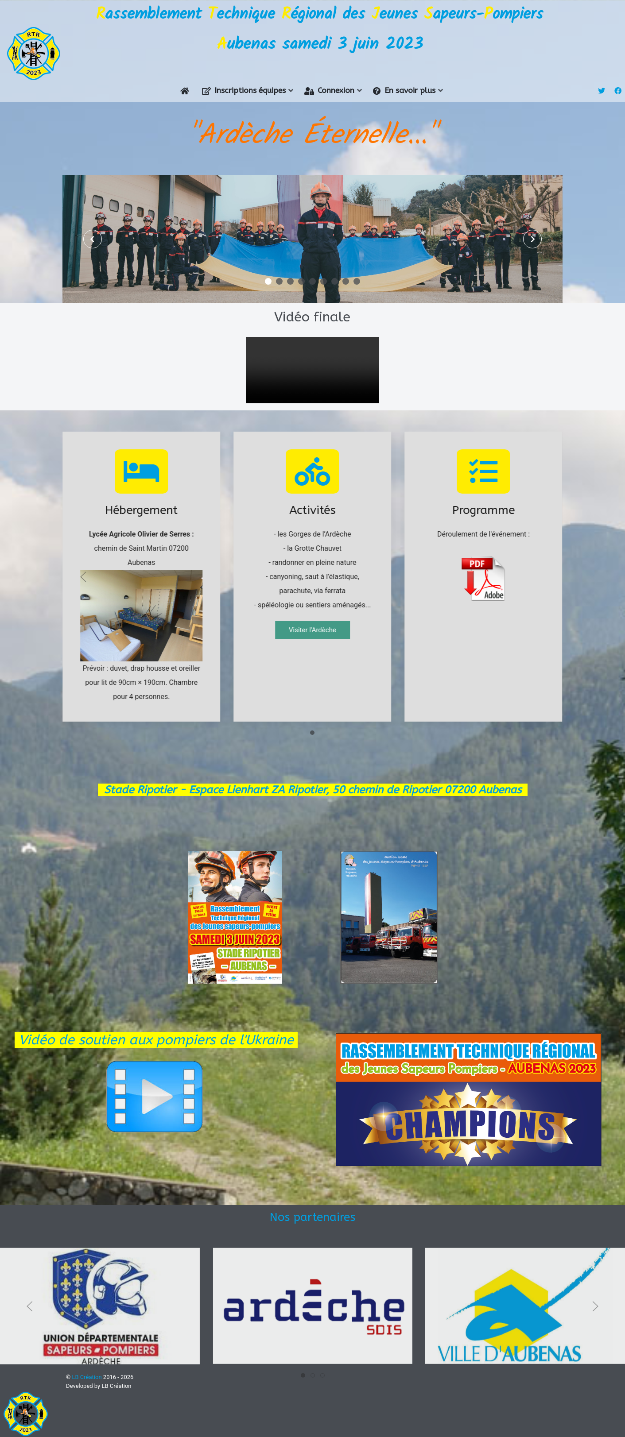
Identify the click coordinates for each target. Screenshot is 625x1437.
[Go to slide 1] (312, 718)
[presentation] (93, 224)
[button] (268, 266)
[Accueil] (186, 76)
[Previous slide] (83, 562)
